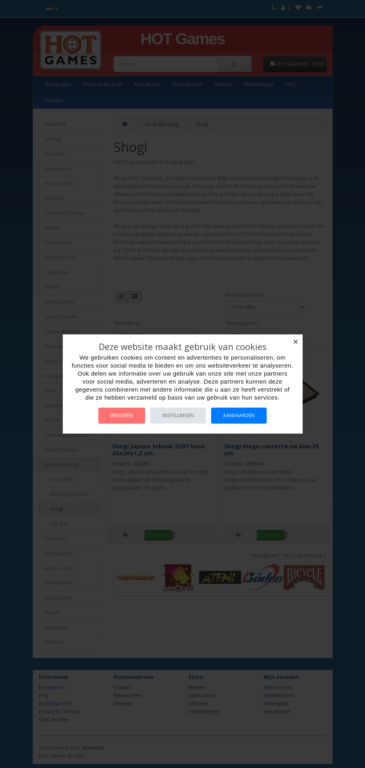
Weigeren (121, 415)
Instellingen (178, 415)
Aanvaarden (239, 415)
